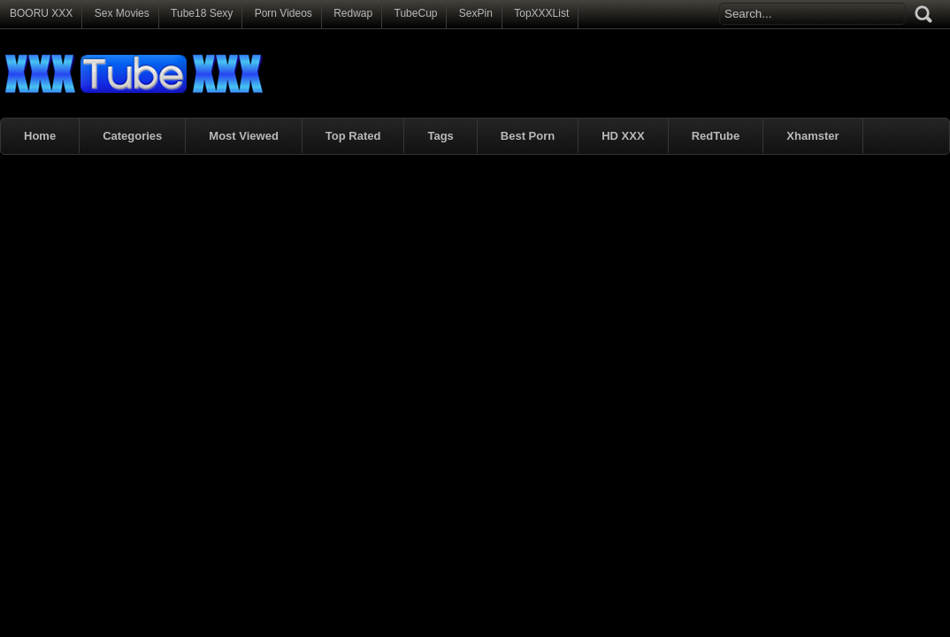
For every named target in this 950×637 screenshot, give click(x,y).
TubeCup (416, 13)
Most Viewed (244, 135)
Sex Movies (122, 13)
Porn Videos (283, 13)
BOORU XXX (41, 13)
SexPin (476, 13)
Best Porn (528, 135)
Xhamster (812, 135)
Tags (440, 135)
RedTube (716, 135)
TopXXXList (541, 13)
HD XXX (622, 135)
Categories (132, 135)
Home (40, 135)
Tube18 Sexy (202, 13)
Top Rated (353, 135)
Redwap (352, 13)
